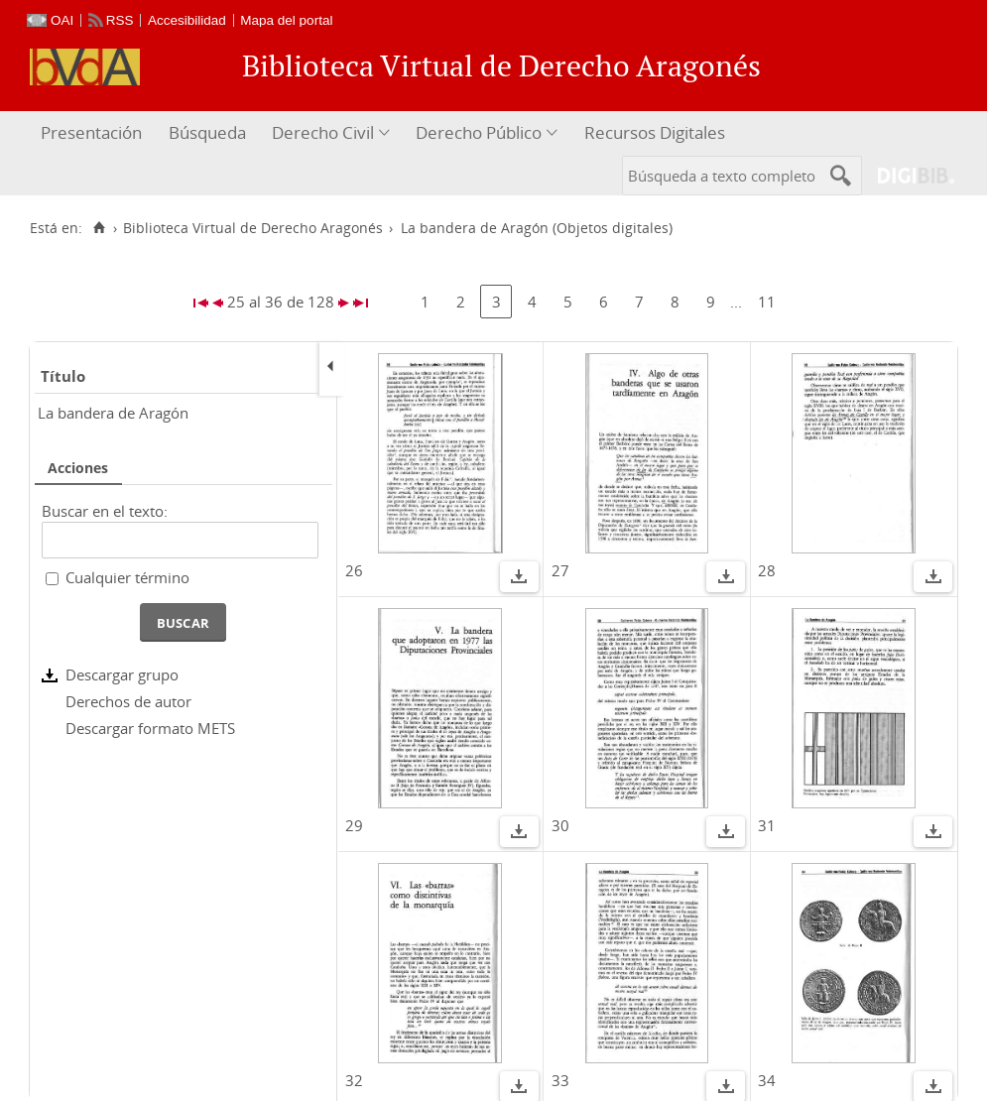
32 (354, 1080)
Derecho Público (479, 132)
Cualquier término (127, 577)
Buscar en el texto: (105, 511)
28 (767, 570)
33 (560, 1080)
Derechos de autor (128, 701)
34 (767, 1080)
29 (354, 825)
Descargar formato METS (150, 728)
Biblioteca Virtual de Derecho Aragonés (253, 228)
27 (560, 570)
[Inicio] (98, 228)
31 (767, 825)
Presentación (91, 132)
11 (767, 301)
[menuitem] (94, 133)
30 (560, 825)
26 (354, 570)
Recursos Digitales (654, 132)
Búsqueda (207, 132)
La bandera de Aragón (113, 413)
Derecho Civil (323, 132)
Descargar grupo (122, 674)
